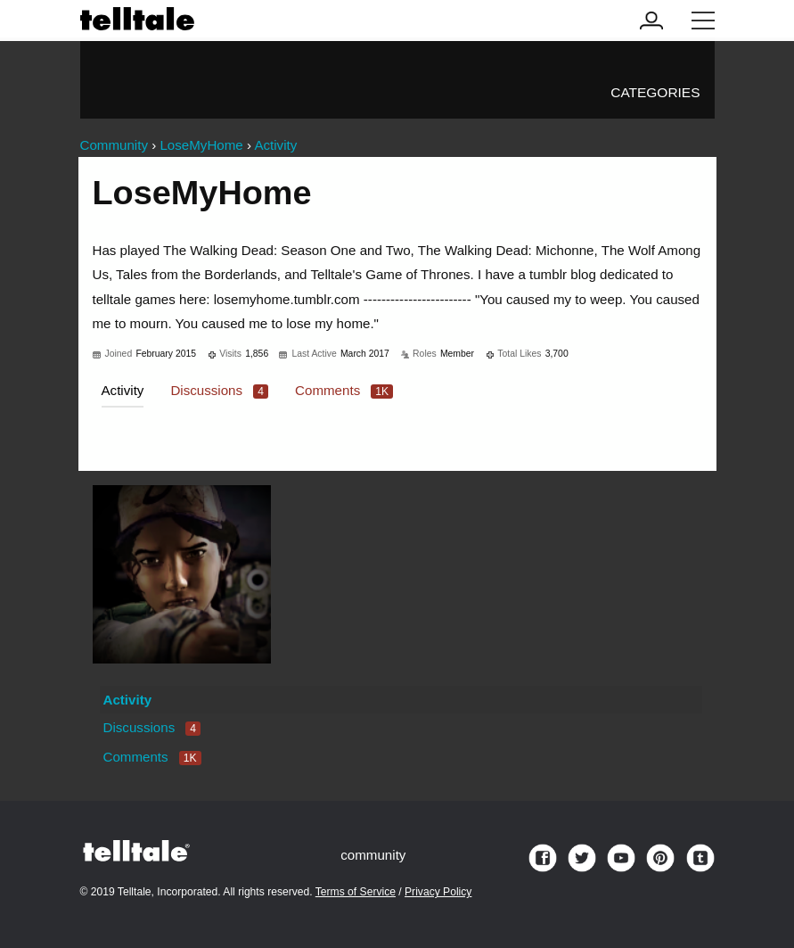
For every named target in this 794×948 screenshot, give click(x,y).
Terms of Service (355, 892)
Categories (655, 92)
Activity (123, 390)
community (372, 854)
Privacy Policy (438, 892)
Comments (344, 390)
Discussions (219, 390)
